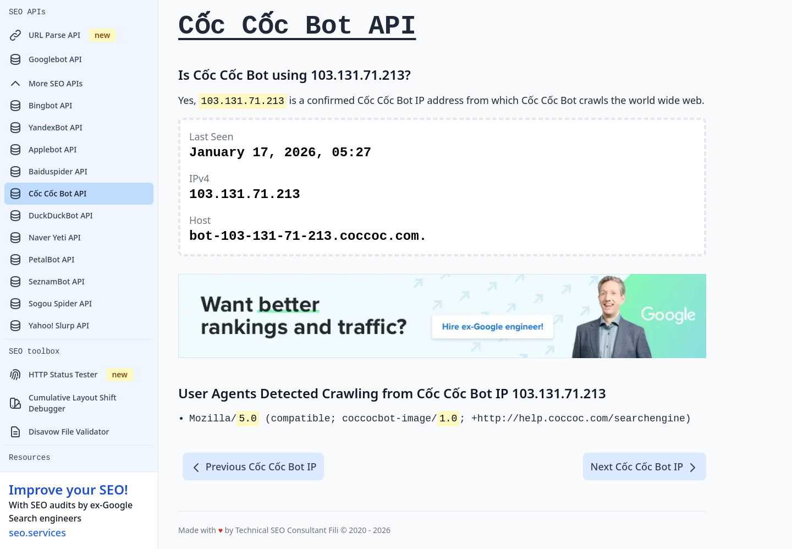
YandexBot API (45, 127)
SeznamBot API (47, 281)
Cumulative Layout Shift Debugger (63, 403)
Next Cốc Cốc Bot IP (644, 467)
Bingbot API (40, 105)
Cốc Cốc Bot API (47, 193)
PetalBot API (41, 259)
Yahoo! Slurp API (49, 325)
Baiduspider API (48, 171)
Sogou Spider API (50, 303)
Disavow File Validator (59, 431)
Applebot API (42, 149)
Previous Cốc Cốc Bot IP (253, 467)
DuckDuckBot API (51, 215)
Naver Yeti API (45, 237)
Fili (333, 530)
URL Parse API (62, 35)
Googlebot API (45, 59)
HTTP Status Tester (71, 374)
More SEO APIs (45, 83)
